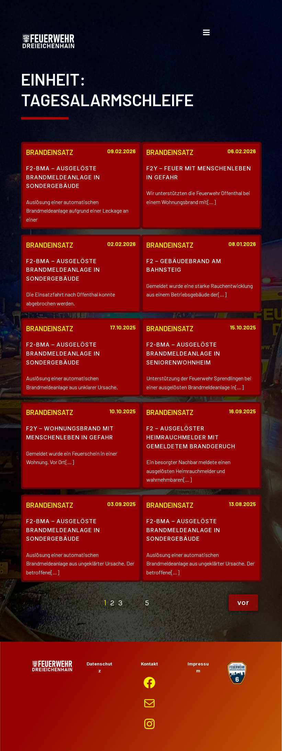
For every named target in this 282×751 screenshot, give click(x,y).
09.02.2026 (121, 151)
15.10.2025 (243, 327)
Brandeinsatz (49, 152)
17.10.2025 (123, 327)
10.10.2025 (122, 411)
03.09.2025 (121, 504)
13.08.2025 (242, 504)
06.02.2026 (241, 151)
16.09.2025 (242, 411)
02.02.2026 (121, 243)
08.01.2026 (242, 243)
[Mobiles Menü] (206, 32)
